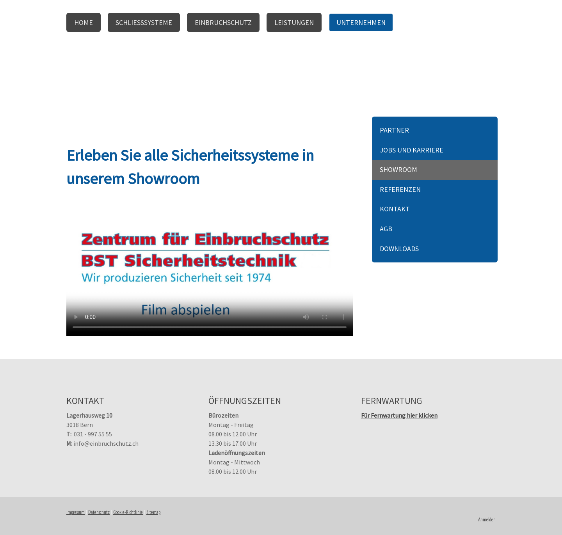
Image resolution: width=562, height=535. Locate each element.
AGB (386, 228)
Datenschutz (99, 512)
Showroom (398, 169)
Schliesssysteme (144, 22)
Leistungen (294, 22)
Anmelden (487, 519)
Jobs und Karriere (411, 149)
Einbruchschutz (223, 22)
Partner (394, 130)
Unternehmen (361, 22)
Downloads (399, 248)
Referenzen (400, 189)
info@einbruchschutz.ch (106, 443)
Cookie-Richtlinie (128, 512)
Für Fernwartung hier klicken (399, 415)
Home (83, 22)
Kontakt (395, 208)
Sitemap (153, 512)
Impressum (75, 512)
